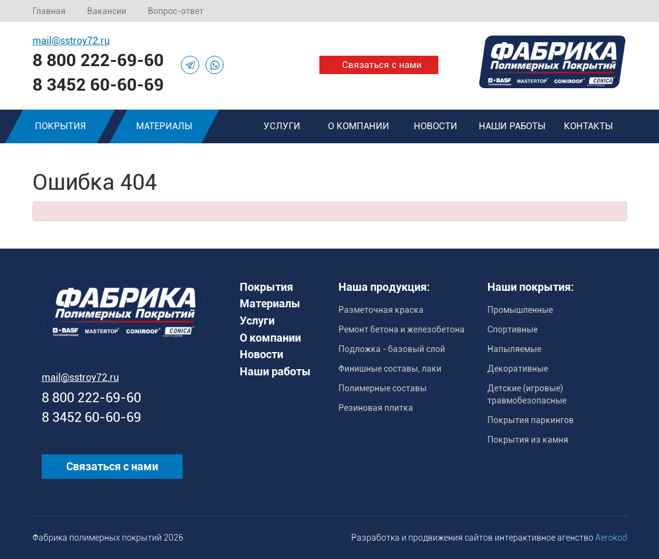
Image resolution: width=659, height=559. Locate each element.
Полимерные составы (382, 388)
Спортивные (512, 329)
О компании (358, 126)
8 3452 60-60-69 (98, 85)
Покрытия (59, 126)
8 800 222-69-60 (98, 60)
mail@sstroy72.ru (71, 41)
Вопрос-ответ (176, 11)
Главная (49, 11)
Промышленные (520, 310)
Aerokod (611, 537)
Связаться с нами (382, 64)
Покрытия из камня (527, 440)
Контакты (588, 126)
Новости (435, 126)
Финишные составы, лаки (389, 368)
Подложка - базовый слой (391, 349)
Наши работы (512, 126)
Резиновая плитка (375, 408)
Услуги (282, 126)
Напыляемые (514, 349)
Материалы (164, 126)
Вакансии (106, 11)
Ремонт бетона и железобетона (401, 329)
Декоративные (517, 368)
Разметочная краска (381, 310)
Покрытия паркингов (530, 420)
